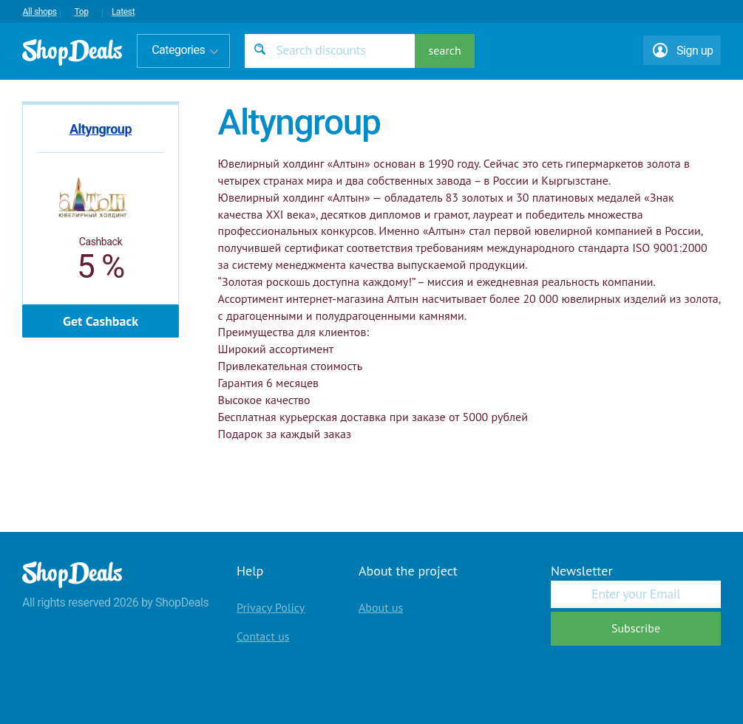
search (445, 50)
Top (82, 12)
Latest (123, 12)
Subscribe (635, 628)
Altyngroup (100, 129)
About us (381, 607)
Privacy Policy (271, 607)
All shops (39, 12)
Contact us (263, 636)
